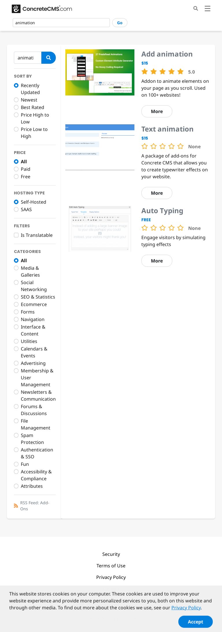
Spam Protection (32, 438)
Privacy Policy (111, 577)
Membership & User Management (37, 377)
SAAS (26, 209)
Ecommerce (34, 304)
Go (120, 22)
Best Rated (32, 107)
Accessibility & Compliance (36, 475)
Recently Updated (30, 88)
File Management (35, 424)
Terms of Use (111, 565)
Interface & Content (33, 330)
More (157, 111)
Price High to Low (35, 118)
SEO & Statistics (38, 297)
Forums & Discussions (34, 410)
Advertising (33, 363)
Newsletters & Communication (38, 395)
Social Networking (34, 285)
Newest (29, 100)
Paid (25, 169)
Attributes (32, 486)
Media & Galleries (30, 271)
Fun (25, 464)
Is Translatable (37, 235)
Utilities (29, 341)
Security (111, 554)
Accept (195, 625)
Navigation (33, 319)
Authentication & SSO (37, 453)
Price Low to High (34, 132)
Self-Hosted (33, 202)
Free (25, 176)
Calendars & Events (34, 352)
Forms (28, 312)
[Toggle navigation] (207, 9)
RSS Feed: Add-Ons (34, 505)
